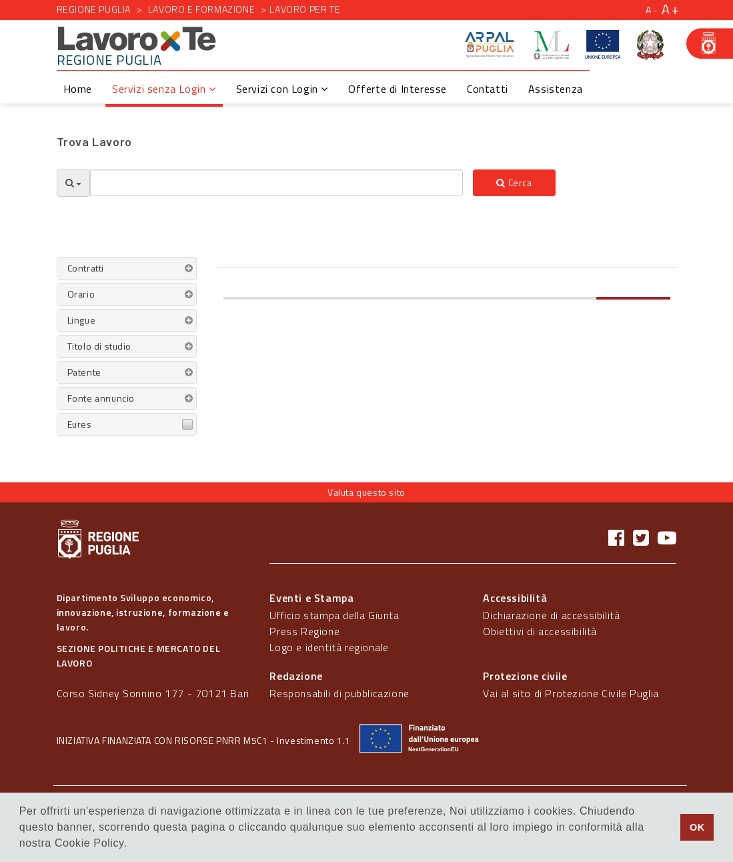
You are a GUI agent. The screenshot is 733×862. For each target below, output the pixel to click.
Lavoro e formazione (201, 9)
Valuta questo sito (366, 492)
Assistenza (555, 89)
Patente (84, 372)
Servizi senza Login (164, 89)
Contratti (85, 268)
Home (77, 89)
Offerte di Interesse (397, 89)
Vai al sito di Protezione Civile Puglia (570, 693)
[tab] (126, 268)
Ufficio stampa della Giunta (334, 615)
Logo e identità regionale (328, 647)
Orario (81, 294)
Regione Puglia (94, 9)
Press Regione (304, 631)
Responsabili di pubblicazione (339, 693)
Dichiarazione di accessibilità (551, 615)
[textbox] (277, 182)
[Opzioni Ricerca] (73, 183)
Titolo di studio (99, 346)
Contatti (487, 89)
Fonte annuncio (101, 398)
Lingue (81, 320)
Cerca (514, 182)
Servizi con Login (282, 89)
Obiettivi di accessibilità (540, 631)
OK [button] (697, 827)
